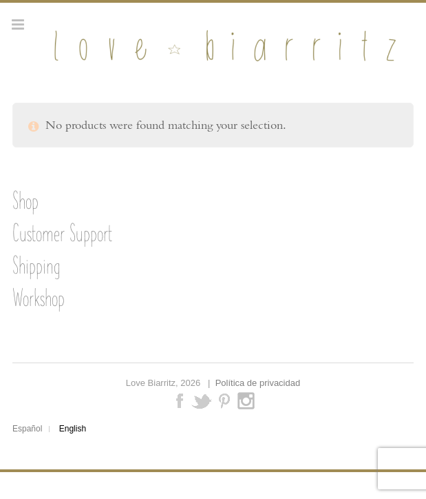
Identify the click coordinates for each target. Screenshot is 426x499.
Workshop (38, 297)
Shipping (36, 265)
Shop (25, 200)
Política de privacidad (258, 383)
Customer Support (62, 232)
